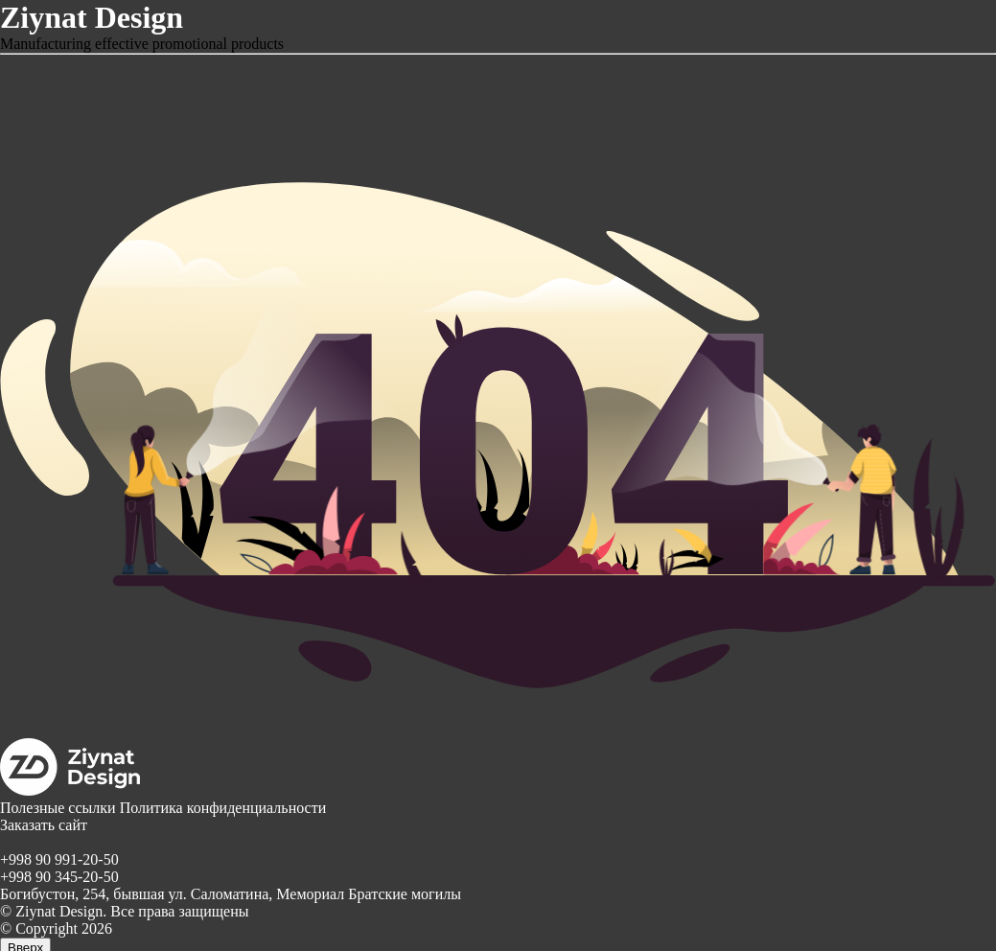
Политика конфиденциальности (223, 808)
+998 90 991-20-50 (59, 859)
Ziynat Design (91, 17)
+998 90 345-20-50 (59, 877)
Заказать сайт (43, 825)
